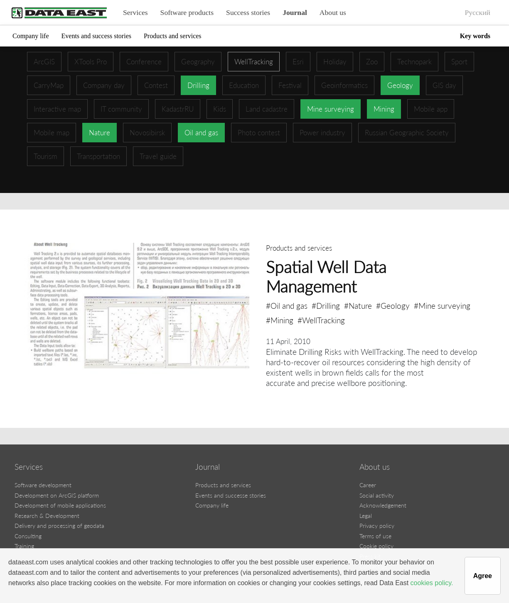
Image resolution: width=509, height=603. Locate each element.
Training (24, 545)
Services (135, 12)
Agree (482, 575)
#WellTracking (321, 320)
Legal (365, 515)
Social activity (376, 495)
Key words (475, 35)
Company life (30, 35)
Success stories (248, 12)
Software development (43, 484)
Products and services (173, 35)
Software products (187, 12)
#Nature (358, 305)
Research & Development (47, 515)
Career (367, 484)
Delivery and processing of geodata (59, 525)
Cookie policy (376, 545)
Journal (295, 12)
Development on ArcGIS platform (57, 495)
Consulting (28, 536)
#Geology (393, 305)
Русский (477, 12)
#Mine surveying (442, 305)
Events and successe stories (230, 495)
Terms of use (375, 536)
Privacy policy (376, 525)
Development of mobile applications (60, 505)
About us (333, 12)
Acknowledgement (382, 505)
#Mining (279, 320)
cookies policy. (432, 582)
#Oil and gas (286, 305)
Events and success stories (96, 35)
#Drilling (326, 305)
